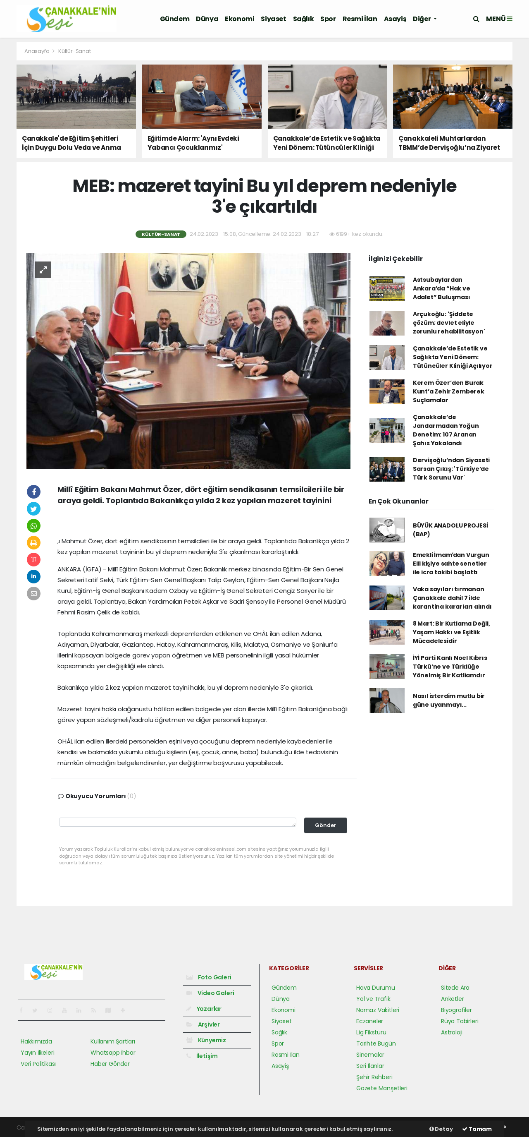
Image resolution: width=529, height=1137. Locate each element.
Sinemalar (370, 1055)
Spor (328, 19)
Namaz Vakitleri (377, 1010)
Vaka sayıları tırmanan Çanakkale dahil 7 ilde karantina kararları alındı (452, 598)
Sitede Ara (455, 987)
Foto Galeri (208, 977)
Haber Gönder (110, 1064)
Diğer (422, 19)
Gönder (325, 825)
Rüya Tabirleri (459, 1021)
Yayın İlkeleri (37, 1052)
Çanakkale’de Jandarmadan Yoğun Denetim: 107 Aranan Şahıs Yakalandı (446, 430)
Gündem (175, 19)
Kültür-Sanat (74, 51)
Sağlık (303, 19)
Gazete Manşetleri (381, 1088)
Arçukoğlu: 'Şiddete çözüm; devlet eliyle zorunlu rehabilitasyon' (449, 323)
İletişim (202, 1056)
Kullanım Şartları (113, 1041)
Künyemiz (206, 1040)
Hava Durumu (375, 987)
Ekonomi (239, 19)
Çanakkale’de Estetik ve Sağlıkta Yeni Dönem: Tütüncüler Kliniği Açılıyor (453, 357)
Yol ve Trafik (373, 999)
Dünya (207, 19)
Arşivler (203, 1024)
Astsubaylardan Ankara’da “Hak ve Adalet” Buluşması (441, 288)
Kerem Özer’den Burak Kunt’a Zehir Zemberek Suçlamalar (448, 391)
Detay (441, 1129)
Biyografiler (456, 1010)
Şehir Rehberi (374, 1077)
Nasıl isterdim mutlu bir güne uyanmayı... (449, 700)
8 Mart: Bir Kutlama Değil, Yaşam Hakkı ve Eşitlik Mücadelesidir (451, 632)
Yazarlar (204, 1009)
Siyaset (273, 19)
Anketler (452, 999)
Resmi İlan (360, 19)
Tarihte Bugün (376, 1043)
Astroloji (451, 1032)
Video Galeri (210, 993)
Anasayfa (37, 51)
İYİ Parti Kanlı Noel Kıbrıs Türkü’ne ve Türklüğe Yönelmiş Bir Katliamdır (450, 666)
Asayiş (395, 19)
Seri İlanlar (370, 1066)
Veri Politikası (38, 1064)
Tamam (477, 1129)
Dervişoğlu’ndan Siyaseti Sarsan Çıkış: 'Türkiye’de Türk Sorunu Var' (451, 469)
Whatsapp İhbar (113, 1052)
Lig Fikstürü (371, 1032)
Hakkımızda (36, 1041)
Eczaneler (369, 1021)
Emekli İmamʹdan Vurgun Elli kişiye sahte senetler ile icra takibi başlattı (451, 563)
